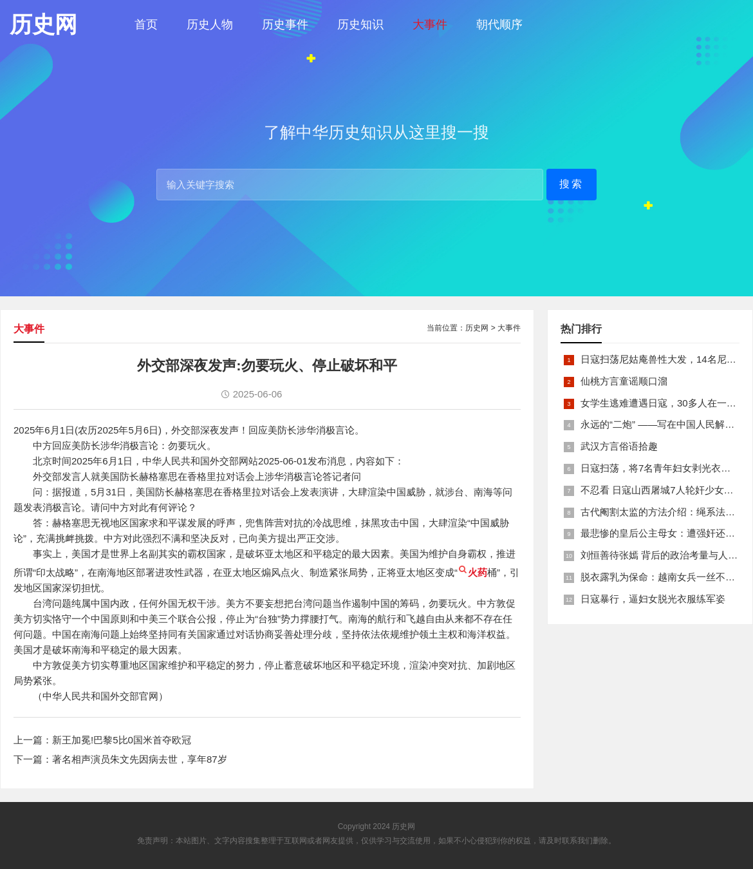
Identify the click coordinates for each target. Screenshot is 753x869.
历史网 (476, 327)
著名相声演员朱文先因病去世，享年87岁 (139, 759)
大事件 (430, 24)
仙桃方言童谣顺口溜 (624, 381)
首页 (146, 24)
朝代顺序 (499, 24)
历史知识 (360, 24)
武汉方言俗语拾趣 (619, 446)
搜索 (571, 183)
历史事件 (285, 24)
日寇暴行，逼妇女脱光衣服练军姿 (653, 598)
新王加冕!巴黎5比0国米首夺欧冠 (121, 739)
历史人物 (210, 24)
